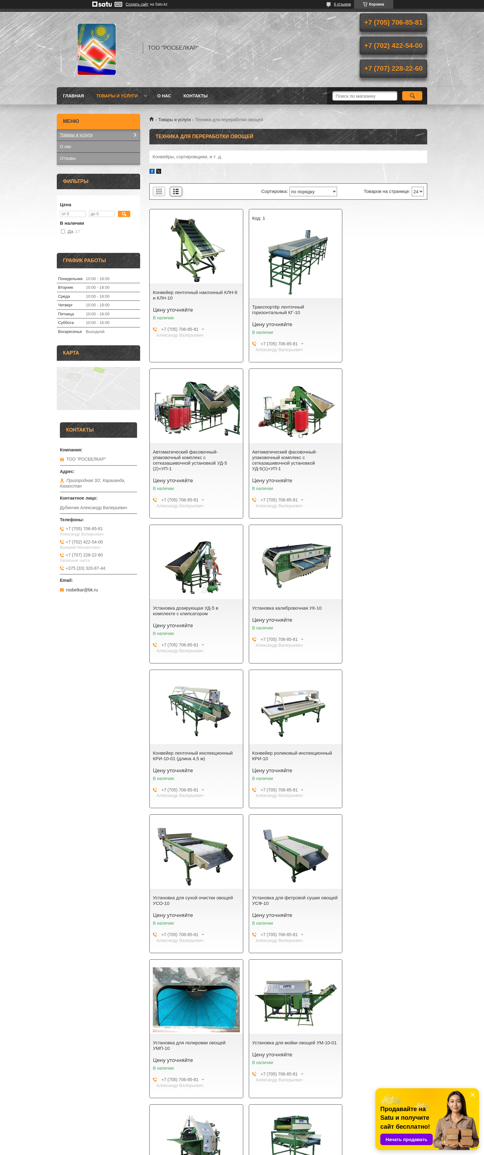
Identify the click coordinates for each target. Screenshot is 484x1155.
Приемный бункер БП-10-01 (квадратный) (371, 900)
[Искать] (412, 95)
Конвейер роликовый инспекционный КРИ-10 (287, 610)
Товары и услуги (117, 95)
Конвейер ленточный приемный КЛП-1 (281, 1045)
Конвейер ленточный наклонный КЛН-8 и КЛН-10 (188, 295)
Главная (73, 95)
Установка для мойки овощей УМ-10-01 (381, 755)
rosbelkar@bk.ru (82, 589)
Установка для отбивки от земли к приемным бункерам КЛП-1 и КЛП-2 (285, 900)
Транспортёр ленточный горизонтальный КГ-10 (273, 309)
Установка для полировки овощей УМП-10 (283, 755)
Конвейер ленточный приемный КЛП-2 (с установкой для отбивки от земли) (191, 1048)
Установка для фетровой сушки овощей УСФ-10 (186, 755)
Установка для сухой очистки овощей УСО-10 (382, 610)
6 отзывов (342, 4)
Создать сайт (137, 4)
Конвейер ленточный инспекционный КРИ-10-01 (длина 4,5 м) (193, 610)
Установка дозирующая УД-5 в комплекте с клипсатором (280, 454)
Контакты (195, 95)
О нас (164, 95)
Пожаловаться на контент (260, 1149)
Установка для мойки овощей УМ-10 (192, 897)
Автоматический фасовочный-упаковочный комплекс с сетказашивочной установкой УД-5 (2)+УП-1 (379, 301)
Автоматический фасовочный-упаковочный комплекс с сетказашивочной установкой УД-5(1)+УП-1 (185, 460)
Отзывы (68, 158)
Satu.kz (268, 1143)
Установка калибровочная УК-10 (376, 451)
